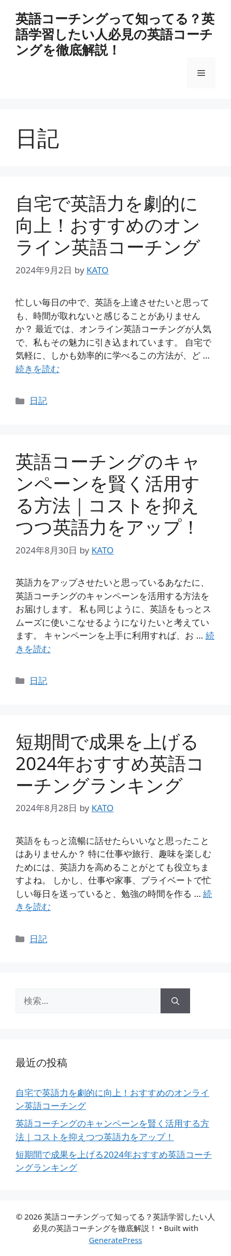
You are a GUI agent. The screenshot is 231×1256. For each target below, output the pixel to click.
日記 (38, 400)
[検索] (175, 1000)
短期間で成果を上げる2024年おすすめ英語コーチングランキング (110, 763)
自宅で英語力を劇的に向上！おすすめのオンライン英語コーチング (108, 225)
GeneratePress (115, 1240)
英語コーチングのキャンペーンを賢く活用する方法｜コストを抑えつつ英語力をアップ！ (108, 494)
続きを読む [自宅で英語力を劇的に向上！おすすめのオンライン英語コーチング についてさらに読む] (38, 369)
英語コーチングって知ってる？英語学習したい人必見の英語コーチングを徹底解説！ (115, 33)
